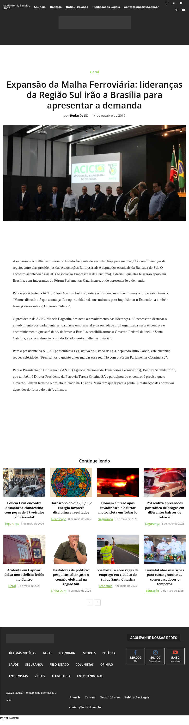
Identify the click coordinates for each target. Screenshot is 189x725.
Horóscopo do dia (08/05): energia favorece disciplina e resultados (71, 507)
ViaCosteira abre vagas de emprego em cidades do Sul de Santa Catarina (118, 574)
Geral (94, 73)
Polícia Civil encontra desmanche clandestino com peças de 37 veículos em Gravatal (24, 509)
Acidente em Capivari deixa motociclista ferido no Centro (24, 574)
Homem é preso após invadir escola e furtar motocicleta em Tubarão (118, 507)
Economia (105, 586)
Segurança (12, 523)
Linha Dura (59, 590)
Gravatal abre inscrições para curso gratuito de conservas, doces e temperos (164, 576)
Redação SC (79, 116)
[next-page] (98, 602)
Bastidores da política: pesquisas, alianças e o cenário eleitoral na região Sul (71, 576)
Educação (152, 590)
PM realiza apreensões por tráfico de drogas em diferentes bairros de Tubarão (164, 509)
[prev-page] (90, 602)
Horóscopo (59, 519)
